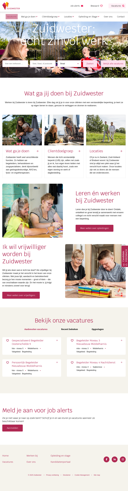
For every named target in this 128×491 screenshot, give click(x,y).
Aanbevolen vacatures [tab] (35, 329)
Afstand (61, 58)
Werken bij (32, 455)
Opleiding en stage (60, 455)
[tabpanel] (64, 356)
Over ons (108, 16)
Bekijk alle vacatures (113, 63)
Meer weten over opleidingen (94, 228)
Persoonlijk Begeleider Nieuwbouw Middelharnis (31, 367)
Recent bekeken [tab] (69, 329)
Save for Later (11, 341)
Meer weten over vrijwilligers (21, 295)
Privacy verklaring (52, 475)
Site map (97, 475)
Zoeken (90, 63)
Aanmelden (12, 432)
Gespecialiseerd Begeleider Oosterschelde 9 (31, 343)
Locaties (68, 16)
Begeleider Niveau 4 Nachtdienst (91, 367)
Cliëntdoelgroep (50, 16)
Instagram (122, 459)
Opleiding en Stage (88, 16)
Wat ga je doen (28, 16)
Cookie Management (82, 475)
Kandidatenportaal (60, 461)
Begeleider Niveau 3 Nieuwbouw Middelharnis (95, 343)
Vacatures (7, 461)
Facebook (105, 459)
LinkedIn (114, 459)
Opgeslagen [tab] (98, 329)
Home (5, 455)
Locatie (33, 58)
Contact (121, 16)
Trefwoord (7, 58)
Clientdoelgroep (60, 151)
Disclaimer (66, 475)
